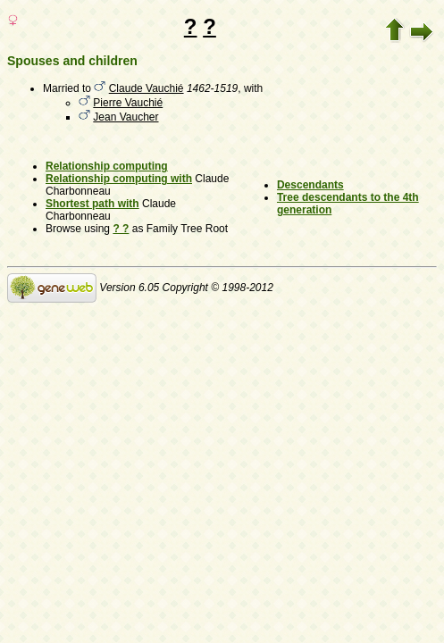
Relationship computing (107, 166)
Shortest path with (92, 203)
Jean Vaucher (125, 117)
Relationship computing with (119, 178)
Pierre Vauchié (128, 102)
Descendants (310, 185)
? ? (121, 228)
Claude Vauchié (146, 88)
